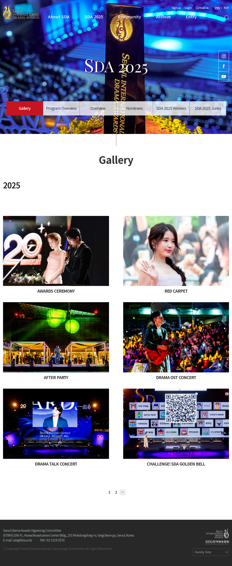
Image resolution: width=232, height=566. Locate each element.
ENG (217, 8)
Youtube (224, 76)
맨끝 (123, 492)
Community (129, 16)
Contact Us (202, 8)
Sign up (176, 8)
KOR (226, 8)
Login (188, 8)
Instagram (224, 56)
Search (226, 17)
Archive (163, 16)
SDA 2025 (94, 16)
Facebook (224, 66)
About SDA (58, 16)
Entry (191, 16)
